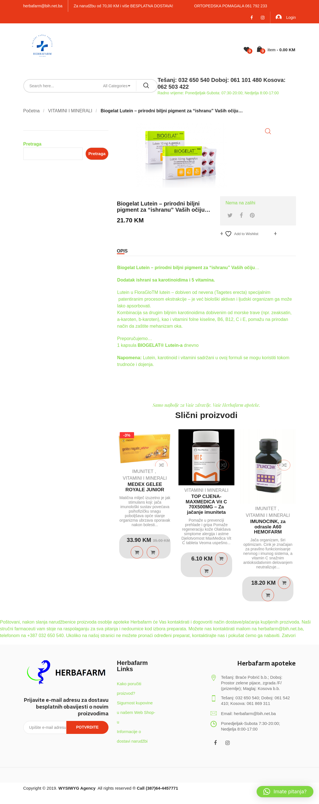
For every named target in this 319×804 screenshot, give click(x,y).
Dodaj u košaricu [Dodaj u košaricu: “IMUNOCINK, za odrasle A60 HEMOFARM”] (284, 583)
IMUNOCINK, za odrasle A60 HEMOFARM (268, 527)
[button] (268, 131)
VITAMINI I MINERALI (70, 110)
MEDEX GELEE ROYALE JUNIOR (144, 487)
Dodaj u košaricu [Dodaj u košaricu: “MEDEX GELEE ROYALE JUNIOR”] (137, 552)
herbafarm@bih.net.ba (43, 6)
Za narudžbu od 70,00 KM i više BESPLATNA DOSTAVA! (123, 6)
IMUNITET (142, 471)
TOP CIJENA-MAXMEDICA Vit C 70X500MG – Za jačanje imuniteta (206, 504)
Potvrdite (87, 727)
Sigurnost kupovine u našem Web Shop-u (136, 712)
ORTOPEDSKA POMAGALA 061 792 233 (230, 6)
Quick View (153, 552)
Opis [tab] (122, 251)
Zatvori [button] (289, 635)
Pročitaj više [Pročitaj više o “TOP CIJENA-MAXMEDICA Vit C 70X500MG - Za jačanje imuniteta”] (221, 558)
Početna (31, 110)
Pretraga (32, 144)
